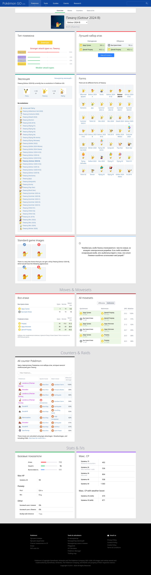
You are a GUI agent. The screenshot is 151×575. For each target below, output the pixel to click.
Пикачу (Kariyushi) (27, 181)
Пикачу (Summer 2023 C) (29, 199)
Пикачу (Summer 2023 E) (29, 205)
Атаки (32, 546)
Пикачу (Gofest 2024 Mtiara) (30, 146)
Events (66, 3)
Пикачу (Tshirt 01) (27, 208)
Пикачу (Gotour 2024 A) (29, 155)
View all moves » (106, 55)
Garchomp (23, 430)
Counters (79, 11)
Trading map (72, 553)
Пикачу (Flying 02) (27, 129)
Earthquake (56, 395)
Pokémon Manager (74, 551)
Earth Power (56, 430)
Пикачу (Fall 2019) (27, 123)
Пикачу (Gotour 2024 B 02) (30, 158)
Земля (22, 52)
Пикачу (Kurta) (26, 184)
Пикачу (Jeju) (25, 179)
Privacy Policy (112, 540)
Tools (46, 4)
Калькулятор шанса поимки (78, 543)
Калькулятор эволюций (76, 541)
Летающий (22, 57)
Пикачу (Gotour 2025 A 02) (30, 164)
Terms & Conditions (114, 547)
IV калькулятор (73, 538)
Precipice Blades (57, 390)
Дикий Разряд (88, 49)
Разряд (23, 324)
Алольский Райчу (27, 108)
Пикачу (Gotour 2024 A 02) (30, 152)
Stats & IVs (90, 11)
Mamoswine (24, 417)
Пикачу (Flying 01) (27, 126)
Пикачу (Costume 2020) (29, 114)
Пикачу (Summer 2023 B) (29, 196)
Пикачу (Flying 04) (27, 135)
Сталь (22, 60)
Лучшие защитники (37, 541)
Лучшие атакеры (36, 538)
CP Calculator (72, 548)
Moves (69, 11)
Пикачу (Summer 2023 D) (29, 202)
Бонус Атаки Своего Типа (53, 335)
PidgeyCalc (71, 546)
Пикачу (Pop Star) (27, 187)
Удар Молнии (26, 327)
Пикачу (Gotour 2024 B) (29, 161)
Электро (22, 64)
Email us (113, 535)
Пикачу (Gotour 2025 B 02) (30, 170)
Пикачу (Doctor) (26, 120)
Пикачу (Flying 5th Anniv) (29, 137)
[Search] (137, 3)
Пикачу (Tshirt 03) (27, 214)
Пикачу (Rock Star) (27, 190)
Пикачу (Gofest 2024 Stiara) (30, 149)
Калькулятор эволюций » (63, 78)
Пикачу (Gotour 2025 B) (29, 173)
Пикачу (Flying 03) (27, 132)
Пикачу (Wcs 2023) (27, 223)
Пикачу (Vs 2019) (26, 217)
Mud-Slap (44, 406)
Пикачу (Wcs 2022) (27, 220)
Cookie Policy (111, 545)
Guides (55, 3)
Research (77, 3)
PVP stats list (34, 548)
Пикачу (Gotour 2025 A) (29, 167)
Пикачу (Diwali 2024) (28, 117)
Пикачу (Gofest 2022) (28, 143)
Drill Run (55, 427)
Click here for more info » (37, 438)
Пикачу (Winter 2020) (28, 228)
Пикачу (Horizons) (27, 176)
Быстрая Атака (116, 45)
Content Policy (112, 542)
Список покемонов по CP (39, 543)
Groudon (23, 390)
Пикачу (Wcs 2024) (27, 225)
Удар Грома (87, 45)
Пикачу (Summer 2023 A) (29, 193)
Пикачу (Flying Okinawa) (29, 140)
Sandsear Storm (57, 384)
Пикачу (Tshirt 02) (27, 211)
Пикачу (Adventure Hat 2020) (31, 111)
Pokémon (35, 4)
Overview (60, 11)
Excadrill (23, 406)
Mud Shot (44, 384)
